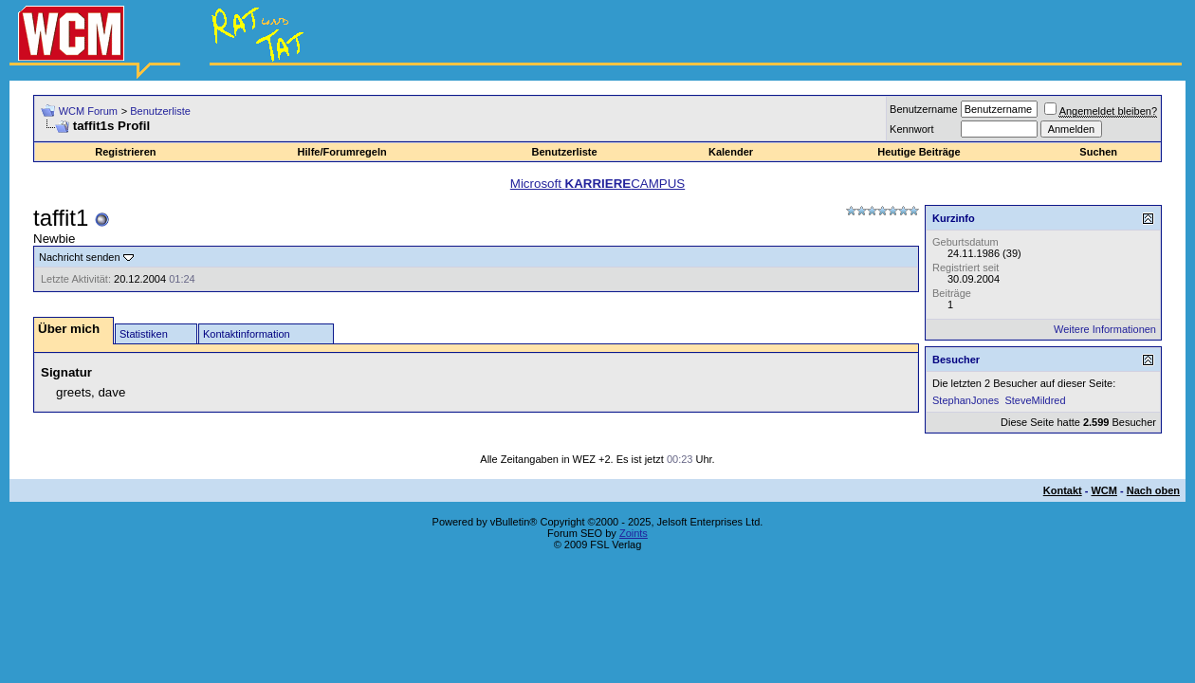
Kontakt (1062, 490)
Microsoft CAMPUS (597, 183)
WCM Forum (88, 111)
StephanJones (965, 400)
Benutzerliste (160, 111)
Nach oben (1153, 490)
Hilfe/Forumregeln (342, 151)
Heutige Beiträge (918, 151)
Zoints (633, 533)
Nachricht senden (79, 257)
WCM (1104, 490)
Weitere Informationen (1105, 329)
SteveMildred (1034, 400)
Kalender (730, 151)
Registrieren (125, 151)
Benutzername (924, 109)
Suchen (1098, 151)
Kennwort (911, 129)
